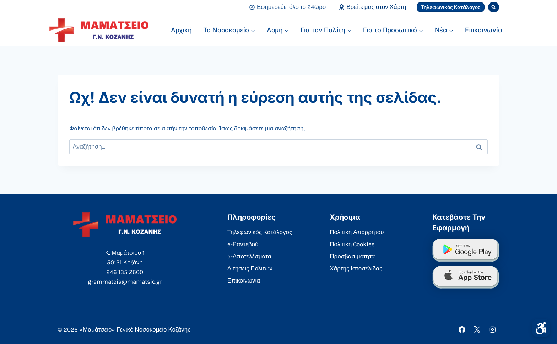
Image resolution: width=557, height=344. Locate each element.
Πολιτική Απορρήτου (357, 232)
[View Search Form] (493, 7)
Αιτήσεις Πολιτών (249, 268)
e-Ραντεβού (243, 244)
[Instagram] (492, 329)
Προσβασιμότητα (352, 256)
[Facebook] (462, 329)
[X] (477, 329)
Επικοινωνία (483, 30)
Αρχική (181, 30)
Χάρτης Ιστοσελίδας (356, 268)
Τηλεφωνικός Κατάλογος (451, 7)
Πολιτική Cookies (352, 244)
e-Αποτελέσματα (249, 256)
